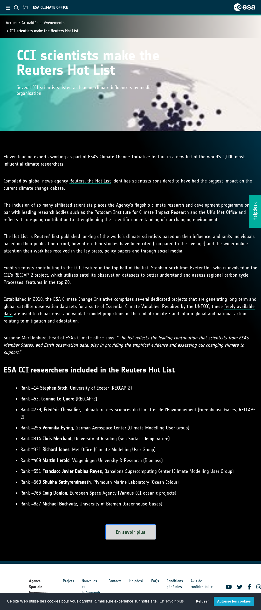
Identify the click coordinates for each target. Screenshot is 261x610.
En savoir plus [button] (171, 601)
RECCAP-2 (23, 275)
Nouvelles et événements (91, 587)
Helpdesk (136, 581)
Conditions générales (175, 584)
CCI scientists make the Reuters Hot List (44, 30)
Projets (68, 581)
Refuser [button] (202, 601)
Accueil (12, 22)
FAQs (155, 581)
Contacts (115, 581)
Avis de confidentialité (202, 584)
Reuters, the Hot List (90, 181)
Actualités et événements (43, 22)
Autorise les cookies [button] (234, 601)
